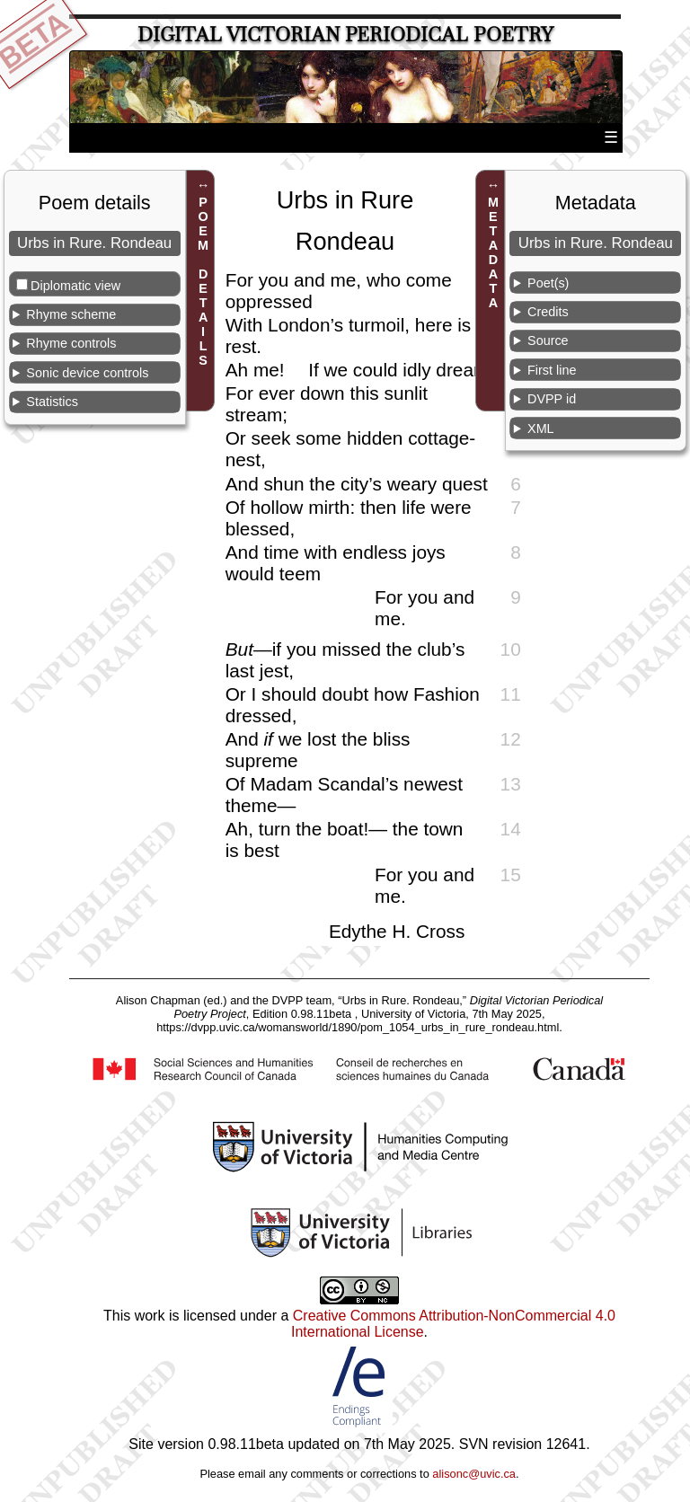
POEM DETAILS (203, 281)
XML (540, 428)
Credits (548, 312)
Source (548, 340)
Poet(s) (548, 283)
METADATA (493, 252)
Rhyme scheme (71, 314)
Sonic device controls (87, 373)
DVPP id (551, 399)
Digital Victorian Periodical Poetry (345, 34)
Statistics (52, 401)
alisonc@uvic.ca (474, 1473)
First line (551, 370)
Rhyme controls (71, 343)
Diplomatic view (75, 285)
